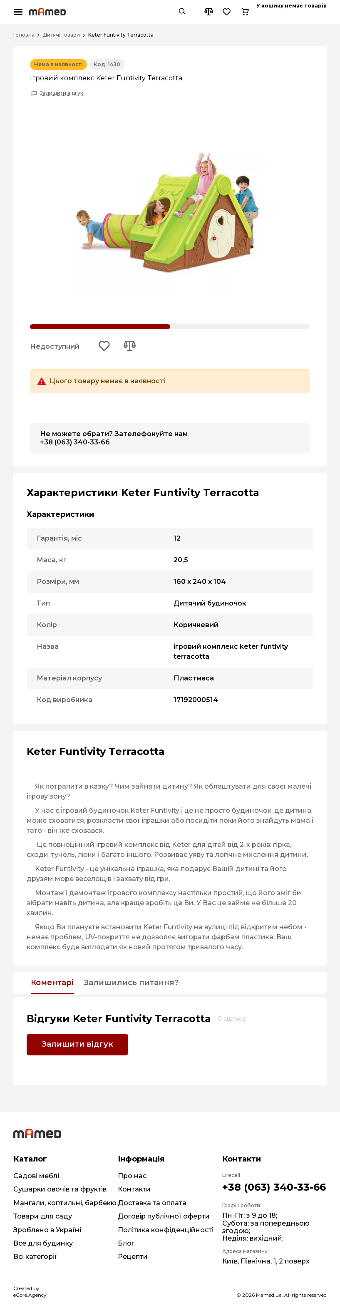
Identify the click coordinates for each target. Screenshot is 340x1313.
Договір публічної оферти (164, 1216)
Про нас (132, 1176)
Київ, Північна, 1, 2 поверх (266, 1261)
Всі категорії (35, 1257)
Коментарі (52, 983)
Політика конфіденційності (165, 1230)
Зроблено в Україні (47, 1230)
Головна (24, 35)
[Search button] (256, 12)
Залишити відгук (61, 93)
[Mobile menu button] (18, 12)
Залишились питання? (131, 983)
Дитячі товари (61, 35)
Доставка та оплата (152, 1203)
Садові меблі (36, 1176)
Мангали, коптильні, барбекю (65, 1203)
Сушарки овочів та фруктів (60, 1189)
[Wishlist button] (301, 12)
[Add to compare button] (129, 347)
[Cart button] (319, 12)
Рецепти (133, 1257)
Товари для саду (42, 1216)
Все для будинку (43, 1243)
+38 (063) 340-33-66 (75, 442)
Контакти (134, 1189)
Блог (126, 1243)
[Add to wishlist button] (104, 347)
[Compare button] (283, 12)
